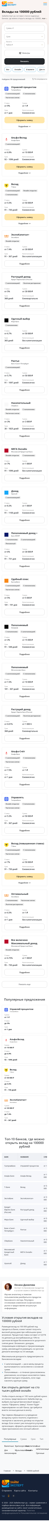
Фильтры (24, 53)
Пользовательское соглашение (33, 1513)
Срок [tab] (33, 1439)
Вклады (18, 1471)
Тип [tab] (41, 1439)
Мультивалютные (23, 1450)
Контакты (33, 1490)
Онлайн (17, 69)
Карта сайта (20, 1490)
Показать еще (24, 984)
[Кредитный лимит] (24, 28)
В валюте (30, 69)
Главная (7, 1471)
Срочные (40, 1453)
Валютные (9, 1446)
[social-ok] (8, 1496)
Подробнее (24, 263)
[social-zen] (13, 1496)
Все (7, 69)
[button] (24, 126)
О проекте (7, 1490)
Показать (24, 61)
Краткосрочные (22, 1446)
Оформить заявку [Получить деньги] (24, 120)
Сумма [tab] (23, 1439)
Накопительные (33, 1446)
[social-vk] (3, 1496)
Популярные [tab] (10, 1439)
